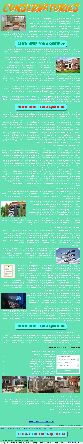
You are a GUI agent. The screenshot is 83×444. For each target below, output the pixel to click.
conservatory (54, 191)
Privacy (80, 428)
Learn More (71, 443)
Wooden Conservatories (47, 405)
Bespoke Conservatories (42, 403)
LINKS (78, 15)
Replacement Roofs (15, 405)
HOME (73, 15)
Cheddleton (34, 132)
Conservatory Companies (63, 405)
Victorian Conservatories (48, 401)
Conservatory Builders (27, 403)
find (10, 335)
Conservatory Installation (30, 401)
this (20, 255)
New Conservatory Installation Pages (17, 428)
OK (79, 443)
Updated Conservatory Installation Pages (40, 428)
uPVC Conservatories (58, 403)
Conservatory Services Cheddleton (64, 348)
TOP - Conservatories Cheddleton (69, 412)
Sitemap (3, 428)
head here (51, 259)
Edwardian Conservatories (30, 405)
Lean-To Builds (15, 401)
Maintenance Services (34, 400)
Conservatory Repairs (64, 400)
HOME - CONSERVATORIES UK (41, 422)
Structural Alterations (65, 401)
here (79, 344)
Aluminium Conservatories (17, 400)
